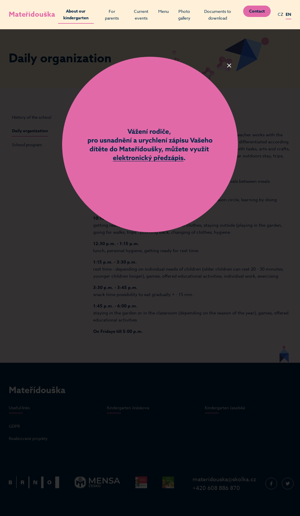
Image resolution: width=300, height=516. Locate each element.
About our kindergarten (75, 14)
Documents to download (217, 14)
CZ (280, 14)
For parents (112, 14)
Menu (163, 11)
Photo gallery (184, 14)
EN (288, 14)
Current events (141, 14)
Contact (257, 11)
